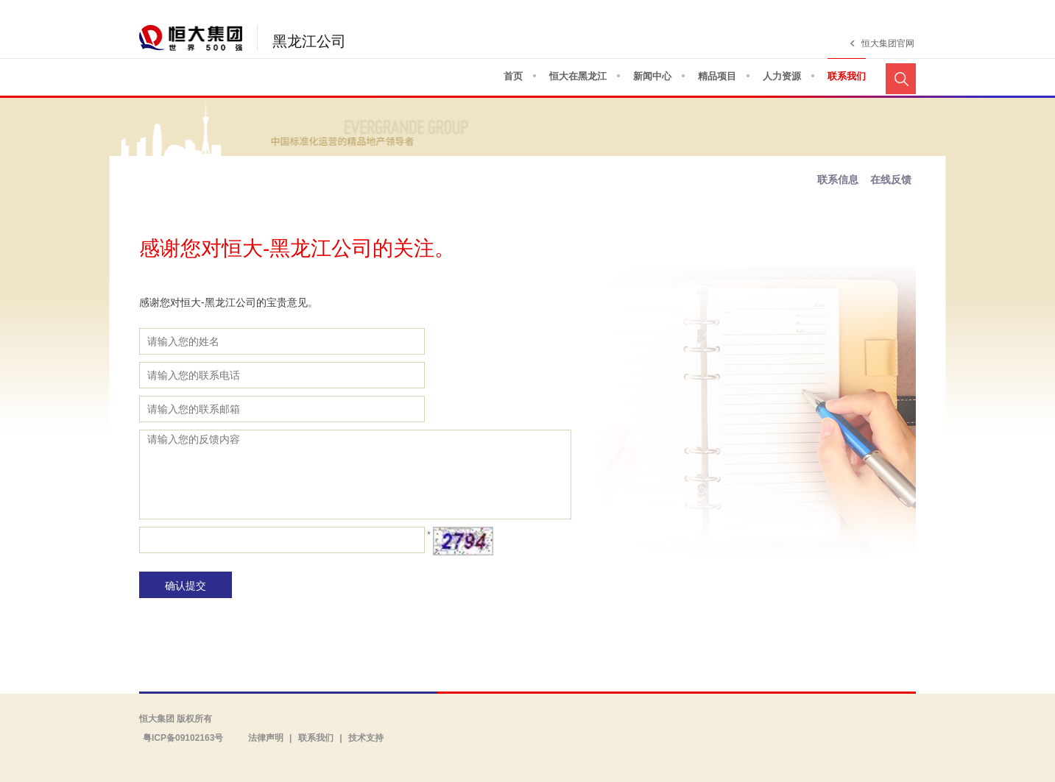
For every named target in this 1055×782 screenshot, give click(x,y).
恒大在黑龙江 (578, 76)
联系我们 (847, 76)
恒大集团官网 (887, 43)
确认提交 (185, 585)
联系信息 (837, 179)
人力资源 (782, 76)
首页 (513, 76)
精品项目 (717, 76)
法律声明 (265, 738)
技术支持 (366, 738)
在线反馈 (890, 179)
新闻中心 (652, 76)
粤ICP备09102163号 (183, 738)
